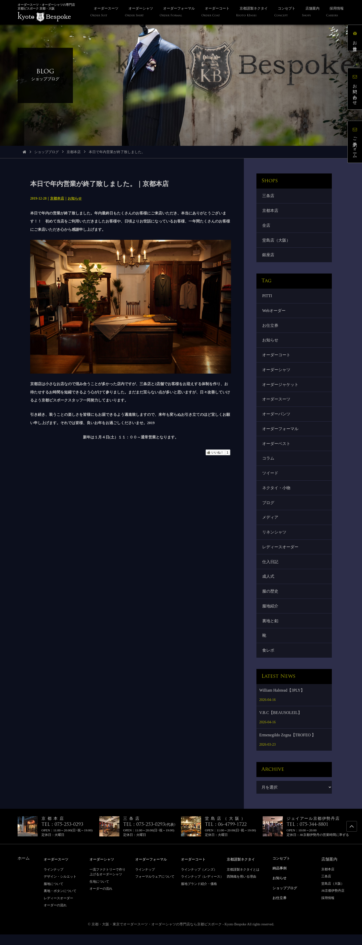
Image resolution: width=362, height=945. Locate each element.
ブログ (268, 510)
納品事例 (281, 878)
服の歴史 (270, 600)
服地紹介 (270, 615)
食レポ (268, 661)
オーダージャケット (280, 388)
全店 (266, 226)
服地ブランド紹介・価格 (199, 894)
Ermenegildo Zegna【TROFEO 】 (287, 746)
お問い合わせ (355, 89)
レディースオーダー (280, 555)
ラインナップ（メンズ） (199, 880)
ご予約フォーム (355, 142)
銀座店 (268, 256)
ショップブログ (46, 152)
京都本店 (74, 152)
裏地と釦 (270, 630)
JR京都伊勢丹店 (332, 901)
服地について (53, 894)
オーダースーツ (276, 403)
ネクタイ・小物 (276, 494)
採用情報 (327, 909)
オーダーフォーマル (280, 434)
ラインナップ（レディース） (202, 887)
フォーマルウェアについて (154, 887)
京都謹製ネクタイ (243, 870)
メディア (270, 525)
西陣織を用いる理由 (241, 887)
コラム (268, 464)
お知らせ (75, 198)
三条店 (268, 196)
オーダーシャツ (276, 373)
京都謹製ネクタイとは (243, 880)
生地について (99, 892)
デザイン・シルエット (60, 887)
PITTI (267, 298)
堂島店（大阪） (276, 241)
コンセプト (283, 869)
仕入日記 (270, 570)
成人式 (268, 585)
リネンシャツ (274, 540)
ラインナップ (53, 880)
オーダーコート (276, 358)
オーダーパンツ (276, 419)
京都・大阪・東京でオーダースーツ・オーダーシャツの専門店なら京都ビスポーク (157, 935)
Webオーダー (274, 313)
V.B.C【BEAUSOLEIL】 (280, 723)
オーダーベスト (276, 449)
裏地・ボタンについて (60, 901)
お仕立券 (270, 328)
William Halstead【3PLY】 (281, 701)
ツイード (270, 479)
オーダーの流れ (55, 916)
